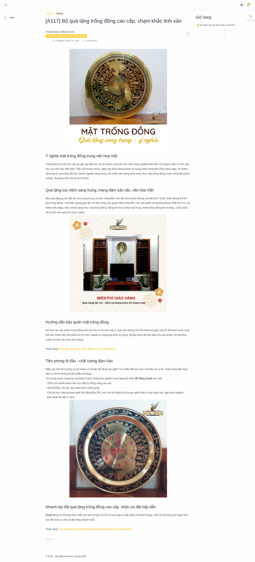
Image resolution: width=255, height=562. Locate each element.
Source (77, 556)
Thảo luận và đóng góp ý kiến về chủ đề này (66, 36)
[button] (242, 4)
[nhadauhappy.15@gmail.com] (60, 31)
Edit (84, 556)
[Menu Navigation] (5, 5)
